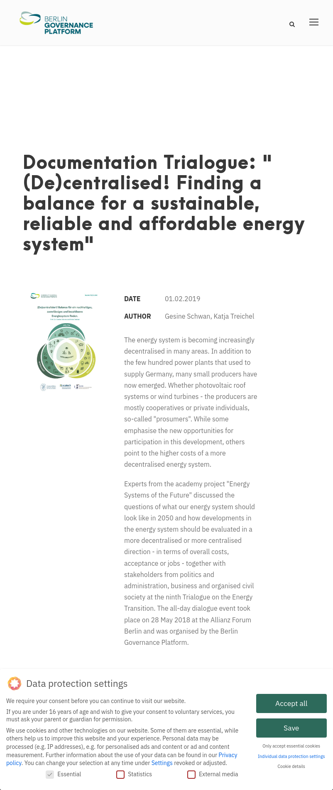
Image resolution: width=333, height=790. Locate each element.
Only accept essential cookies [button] (291, 744)
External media (212, 772)
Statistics (134, 772)
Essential (63, 772)
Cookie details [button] (291, 764)
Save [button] (291, 726)
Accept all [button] (291, 701)
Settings (162, 761)
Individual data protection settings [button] (291, 754)
